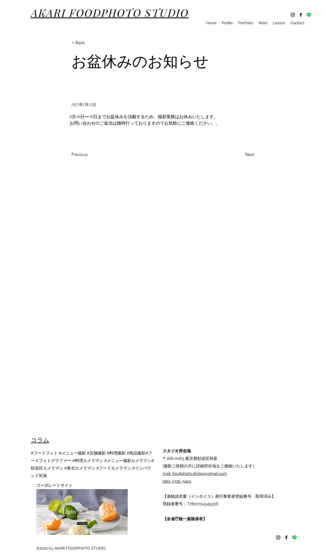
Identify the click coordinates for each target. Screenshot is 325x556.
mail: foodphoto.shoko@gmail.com (195, 473)
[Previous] (89, 154)
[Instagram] (292, 14)
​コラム (40, 440)
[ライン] (309, 14)
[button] (89, 43)
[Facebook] (300, 14)
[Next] (240, 154)
